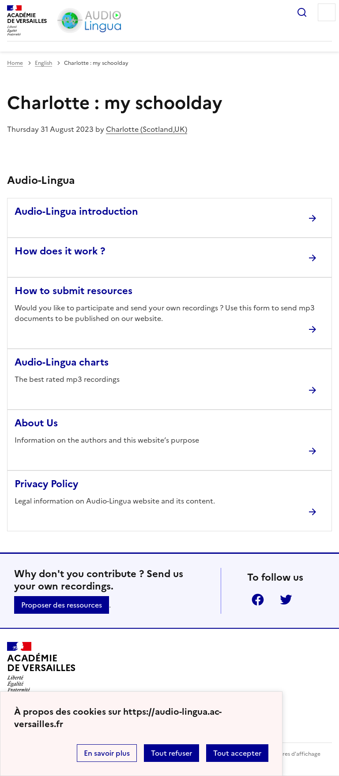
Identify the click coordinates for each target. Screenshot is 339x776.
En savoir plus (107, 753)
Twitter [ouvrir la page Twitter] (286, 599)
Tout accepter (237, 753)
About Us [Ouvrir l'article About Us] (36, 423)
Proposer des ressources (61, 605)
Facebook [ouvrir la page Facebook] (257, 599)
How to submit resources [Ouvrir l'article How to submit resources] (73, 291)
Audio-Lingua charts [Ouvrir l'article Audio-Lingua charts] (62, 362)
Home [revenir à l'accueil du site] (15, 63)
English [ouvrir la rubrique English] (43, 63)
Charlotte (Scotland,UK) (146, 129)
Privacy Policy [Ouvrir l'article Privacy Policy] (46, 484)
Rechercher (302, 12)
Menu (326, 12)
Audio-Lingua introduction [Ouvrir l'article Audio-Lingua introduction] (76, 211)
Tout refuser (171, 753)
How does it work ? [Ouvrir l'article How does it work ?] (60, 251)
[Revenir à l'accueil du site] (41, 667)
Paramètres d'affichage (290, 754)
